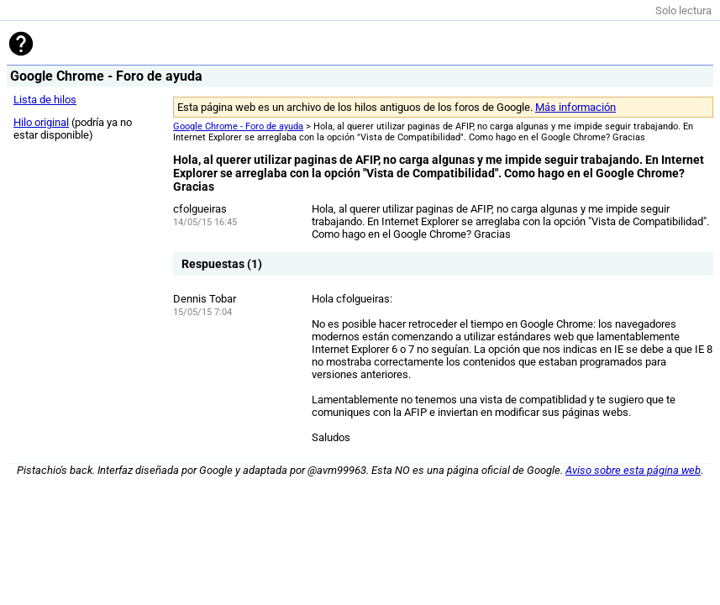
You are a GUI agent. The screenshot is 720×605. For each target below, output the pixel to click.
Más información (575, 107)
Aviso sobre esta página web (633, 470)
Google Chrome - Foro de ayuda (238, 126)
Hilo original (41, 122)
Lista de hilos (44, 99)
